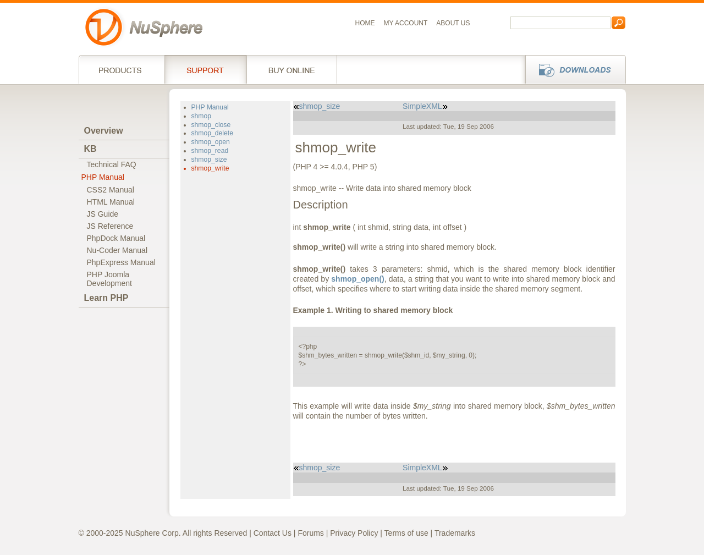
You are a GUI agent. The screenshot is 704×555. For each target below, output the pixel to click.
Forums (310, 533)
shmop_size (209, 159)
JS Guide (103, 214)
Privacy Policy (354, 533)
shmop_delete (212, 133)
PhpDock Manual (116, 238)
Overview (103, 130)
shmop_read (210, 151)
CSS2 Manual (110, 189)
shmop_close (211, 125)
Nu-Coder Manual (117, 250)
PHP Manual (102, 177)
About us (453, 23)
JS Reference (110, 226)
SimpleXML (425, 106)
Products (121, 69)
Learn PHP (106, 298)
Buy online (291, 69)
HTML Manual (111, 201)
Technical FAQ (111, 164)
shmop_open (210, 142)
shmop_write (210, 168)
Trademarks (455, 533)
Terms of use (406, 533)
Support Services (205, 69)
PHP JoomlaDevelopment (110, 279)
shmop (201, 116)
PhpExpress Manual (121, 262)
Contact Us (273, 533)
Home (365, 23)
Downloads (572, 69)
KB (90, 148)
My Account (406, 23)
